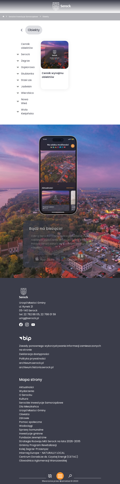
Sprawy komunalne (31, 430)
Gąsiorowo (27, 67)
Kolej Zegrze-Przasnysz (33, 449)
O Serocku (25, 395)
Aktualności (26, 387)
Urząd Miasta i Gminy (32, 410)
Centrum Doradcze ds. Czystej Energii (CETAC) (48, 457)
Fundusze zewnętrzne (32, 437)
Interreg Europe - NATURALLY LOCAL (42, 453)
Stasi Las (26, 80)
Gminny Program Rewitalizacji (38, 445)
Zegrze (25, 61)
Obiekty (46, 16)
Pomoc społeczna (30, 422)
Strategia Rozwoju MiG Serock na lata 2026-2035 (49, 441)
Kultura (23, 399)
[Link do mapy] (50, 476)
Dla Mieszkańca (29, 406)
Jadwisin (26, 86)
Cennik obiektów (27, 46)
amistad (65, 481)
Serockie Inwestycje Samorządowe (23, 16)
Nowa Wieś (24, 101)
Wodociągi (25, 426)
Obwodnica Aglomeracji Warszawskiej (43, 460)
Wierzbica (27, 93)
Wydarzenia (26, 391)
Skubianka (27, 74)
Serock (25, 54)
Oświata (24, 414)
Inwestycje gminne (31, 433)
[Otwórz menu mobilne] (60, 476)
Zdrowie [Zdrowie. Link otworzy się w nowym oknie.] (24, 418)
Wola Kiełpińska (27, 111)
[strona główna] (3, 16)
